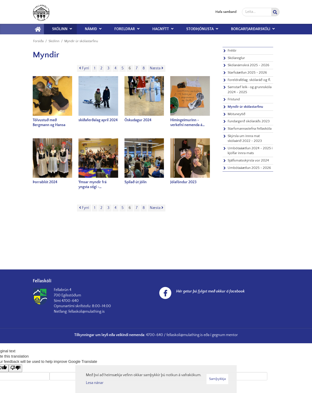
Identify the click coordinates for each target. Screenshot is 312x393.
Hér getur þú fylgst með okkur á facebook (210, 291)
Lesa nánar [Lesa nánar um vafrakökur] (94, 383)
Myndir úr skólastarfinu (81, 41)
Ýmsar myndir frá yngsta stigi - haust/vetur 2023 (92, 185)
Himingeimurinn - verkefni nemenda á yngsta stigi (186, 123)
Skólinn (54, 41)
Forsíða (38, 41)
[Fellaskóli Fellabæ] (41, 12)
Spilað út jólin (135, 182)
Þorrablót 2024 (45, 182)
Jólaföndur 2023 (183, 182)
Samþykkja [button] (217, 379)
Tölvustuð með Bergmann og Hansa (49, 122)
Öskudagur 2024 (137, 120)
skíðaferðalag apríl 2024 (98, 120)
